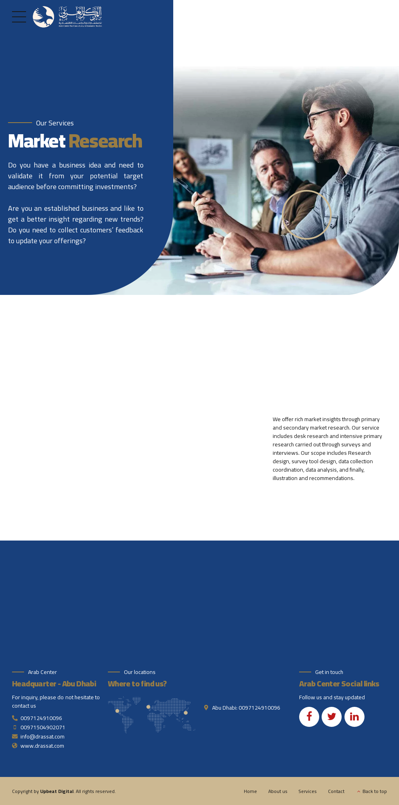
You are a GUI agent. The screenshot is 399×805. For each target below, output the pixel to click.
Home (250, 791)
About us (278, 791)
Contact (336, 791)
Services (307, 791)
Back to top (375, 791)
